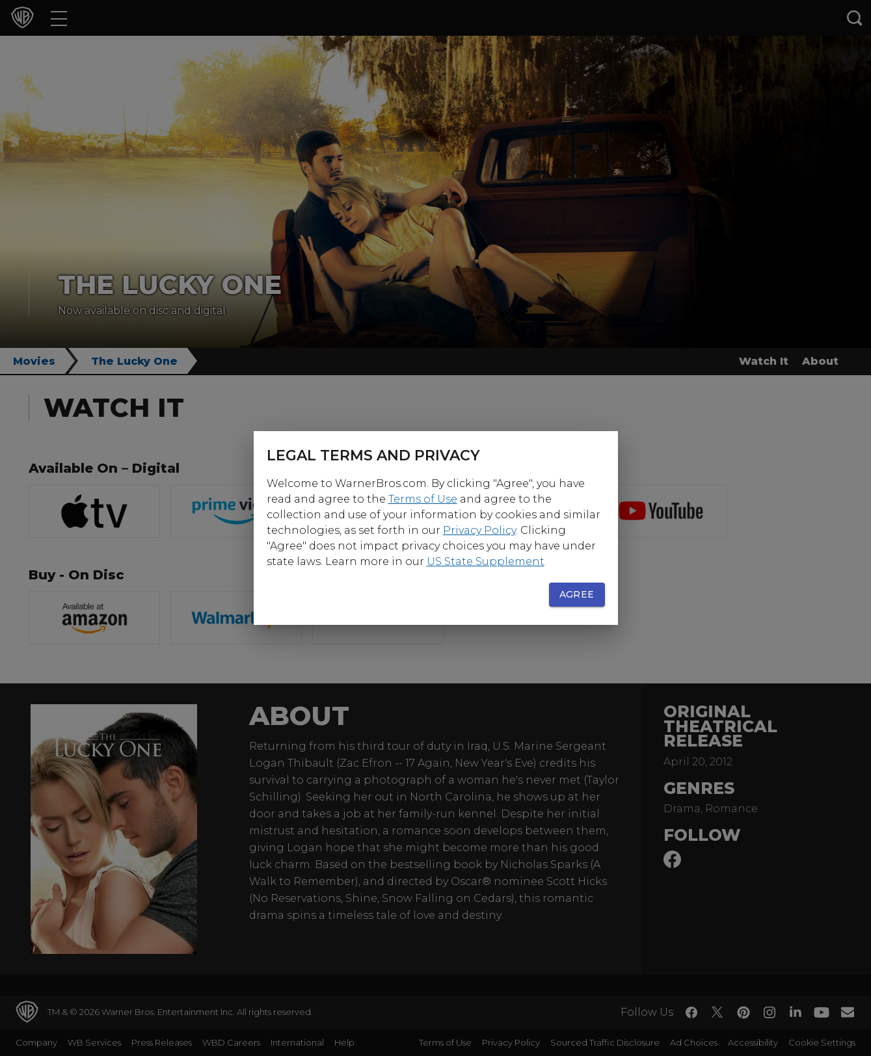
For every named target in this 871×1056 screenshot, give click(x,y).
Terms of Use (422, 499)
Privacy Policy (479, 530)
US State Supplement (485, 561)
